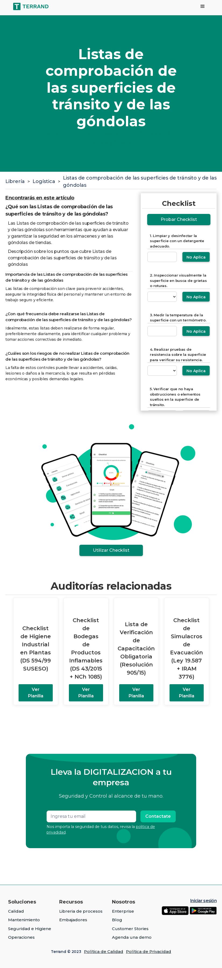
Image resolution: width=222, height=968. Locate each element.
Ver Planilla (35, 692)
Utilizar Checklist (111, 550)
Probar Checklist (179, 219)
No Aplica (196, 257)
